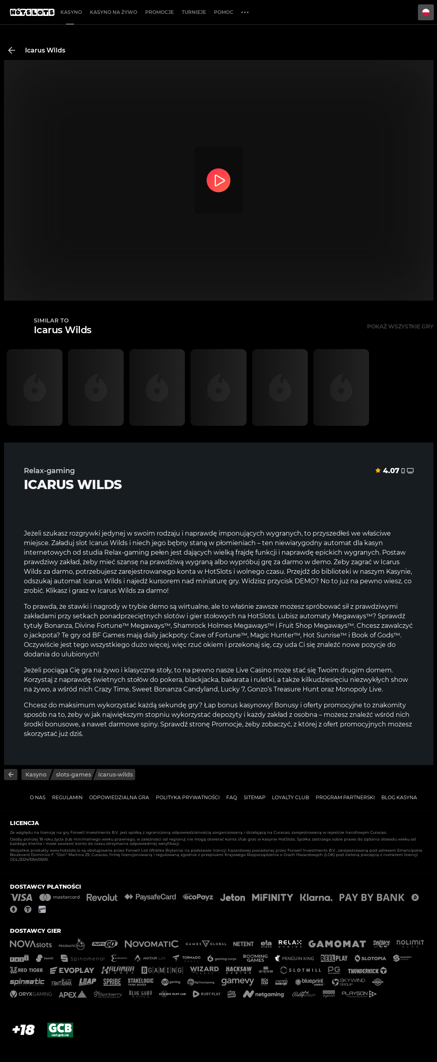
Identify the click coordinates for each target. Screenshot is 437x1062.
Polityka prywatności (188, 797)
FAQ (231, 797)
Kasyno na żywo (113, 12)
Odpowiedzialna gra (119, 797)
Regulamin (67, 797)
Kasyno (71, 12)
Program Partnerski (345, 797)
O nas (37, 797)
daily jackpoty (165, 635)
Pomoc (223, 12)
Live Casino (254, 670)
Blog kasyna (399, 797)
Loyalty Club (290, 797)
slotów (174, 616)
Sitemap (255, 797)
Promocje (159, 12)
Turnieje (194, 12)
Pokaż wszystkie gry (400, 326)
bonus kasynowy (244, 705)
